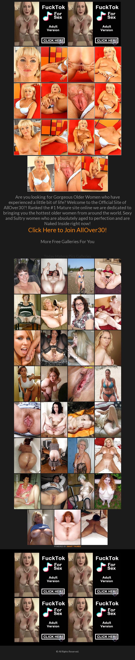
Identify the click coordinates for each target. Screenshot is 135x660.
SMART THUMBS (74, 546)
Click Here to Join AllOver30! (67, 229)
